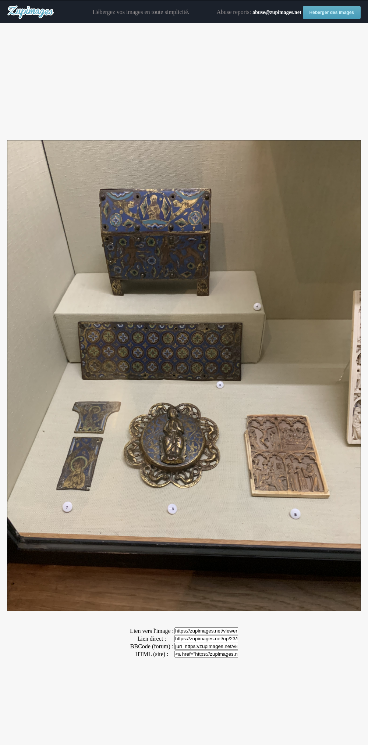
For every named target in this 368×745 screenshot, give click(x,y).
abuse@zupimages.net (276, 12)
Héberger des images (331, 12)
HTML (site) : (151, 654)
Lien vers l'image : (152, 631)
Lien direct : (151, 638)
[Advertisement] (184, 82)
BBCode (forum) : (151, 646)
